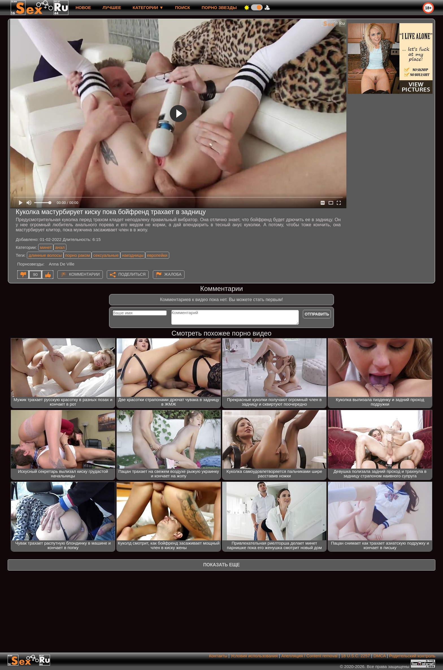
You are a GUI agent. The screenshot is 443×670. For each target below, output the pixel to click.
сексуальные (106, 255)
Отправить (317, 314)
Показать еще (221, 564)
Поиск (182, 7)
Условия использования (254, 655)
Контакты (218, 655)
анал (60, 247)
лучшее (112, 7)
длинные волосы (45, 255)
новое (83, 7)
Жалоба (173, 274)
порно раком (77, 255)
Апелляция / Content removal (309, 655)
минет (46, 247)
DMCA (379, 655)
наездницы (133, 255)
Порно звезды (219, 7)
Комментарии (84, 274)
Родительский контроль (412, 655)
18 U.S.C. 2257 (355, 655)
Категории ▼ (148, 7)
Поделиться (132, 274)
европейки (157, 255)
